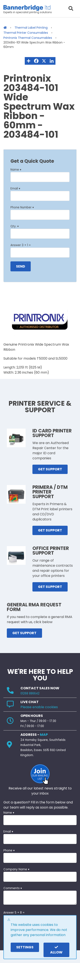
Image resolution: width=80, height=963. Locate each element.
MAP (44, 734)
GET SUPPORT (50, 469)
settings (24, 947)
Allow (56, 950)
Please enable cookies (39, 707)
